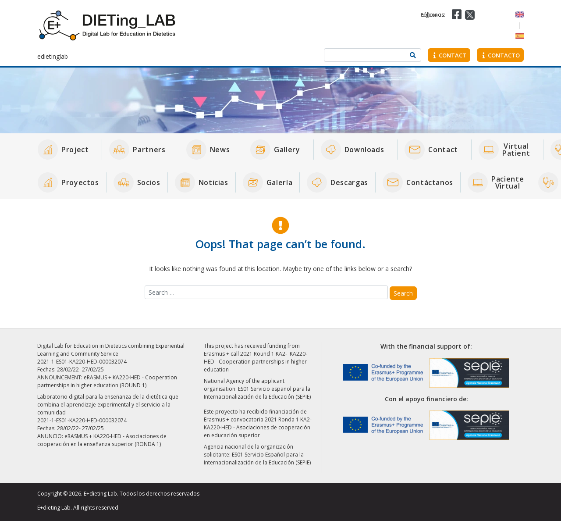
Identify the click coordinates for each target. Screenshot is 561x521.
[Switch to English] (519, 14)
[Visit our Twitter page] (470, 14)
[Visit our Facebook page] (456, 14)
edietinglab (52, 56)
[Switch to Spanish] (519, 35)
